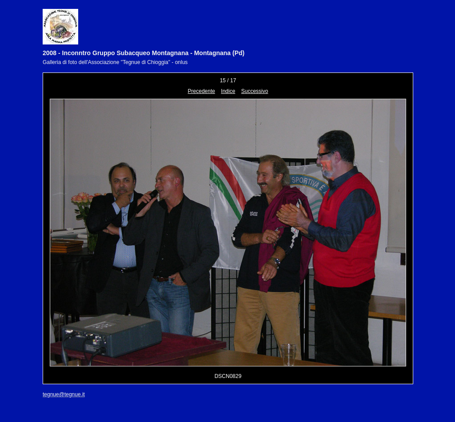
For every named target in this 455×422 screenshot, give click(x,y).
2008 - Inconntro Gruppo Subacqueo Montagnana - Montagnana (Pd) (143, 52)
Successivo (254, 91)
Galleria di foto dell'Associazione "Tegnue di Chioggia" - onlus (115, 62)
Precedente (201, 91)
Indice (228, 91)
